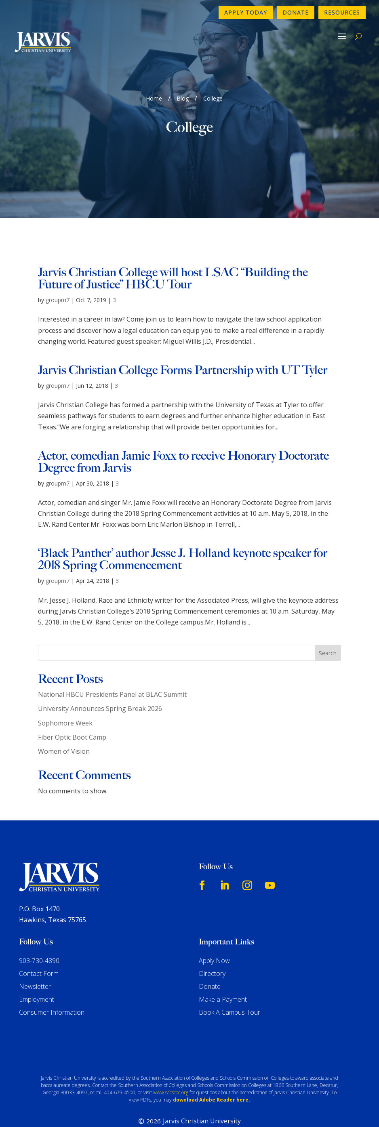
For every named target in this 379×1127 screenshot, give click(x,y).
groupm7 (57, 275)
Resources (342, 12)
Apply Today (245, 12)
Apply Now (214, 935)
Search (328, 628)
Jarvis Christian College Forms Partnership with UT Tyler (182, 345)
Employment (36, 974)
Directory (212, 948)
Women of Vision (64, 726)
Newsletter (35, 961)
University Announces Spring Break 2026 (100, 683)
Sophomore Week (65, 698)
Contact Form (39, 948)
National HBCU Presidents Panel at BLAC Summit (112, 669)
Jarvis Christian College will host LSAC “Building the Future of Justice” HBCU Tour (173, 253)
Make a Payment (223, 974)
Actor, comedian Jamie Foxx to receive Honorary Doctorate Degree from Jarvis (183, 437)
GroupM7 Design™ (218, 1109)
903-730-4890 (39, 935)
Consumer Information (51, 987)
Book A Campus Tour (229, 987)
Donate (295, 12)
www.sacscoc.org (170, 1067)
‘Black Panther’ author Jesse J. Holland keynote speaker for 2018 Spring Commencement (182, 534)
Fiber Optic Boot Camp (72, 712)
